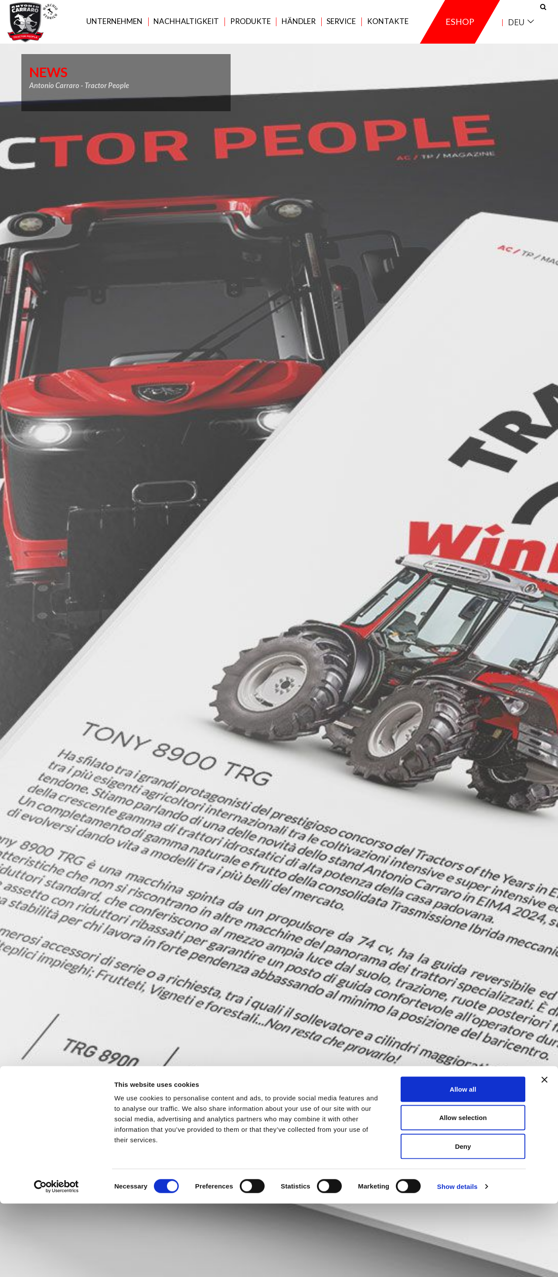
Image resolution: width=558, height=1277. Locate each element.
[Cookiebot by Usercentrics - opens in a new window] (56, 1260)
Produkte (250, 27)
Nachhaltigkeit (186, 27)
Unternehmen (114, 27)
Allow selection (463, 1191)
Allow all (463, 1162)
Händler (299, 27)
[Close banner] (544, 1153)
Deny (463, 1219)
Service (341, 27)
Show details (457, 1259)
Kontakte (387, 27)
